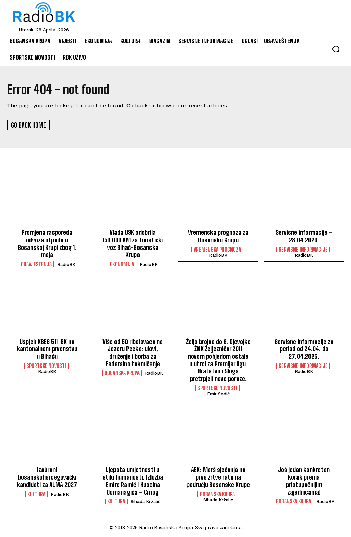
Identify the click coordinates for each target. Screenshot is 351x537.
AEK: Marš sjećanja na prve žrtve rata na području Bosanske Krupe (218, 476)
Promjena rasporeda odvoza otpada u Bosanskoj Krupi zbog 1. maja (47, 243)
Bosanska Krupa (122, 372)
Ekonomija (122, 264)
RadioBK (66, 264)
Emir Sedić (218, 393)
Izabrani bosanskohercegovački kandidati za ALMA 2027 (47, 476)
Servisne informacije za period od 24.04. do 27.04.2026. (304, 348)
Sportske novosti (46, 365)
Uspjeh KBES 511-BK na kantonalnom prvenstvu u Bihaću (47, 348)
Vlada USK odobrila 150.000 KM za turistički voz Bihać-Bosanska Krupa (132, 243)
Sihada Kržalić (145, 500)
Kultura (36, 493)
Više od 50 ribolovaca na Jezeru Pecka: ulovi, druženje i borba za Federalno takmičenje (132, 352)
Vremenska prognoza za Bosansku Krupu (218, 235)
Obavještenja (36, 264)
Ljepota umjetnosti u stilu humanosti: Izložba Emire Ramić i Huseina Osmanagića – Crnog (133, 480)
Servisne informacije (303, 249)
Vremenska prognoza (217, 249)
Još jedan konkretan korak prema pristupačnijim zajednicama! (303, 480)
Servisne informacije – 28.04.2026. (304, 235)
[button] (336, 49)
